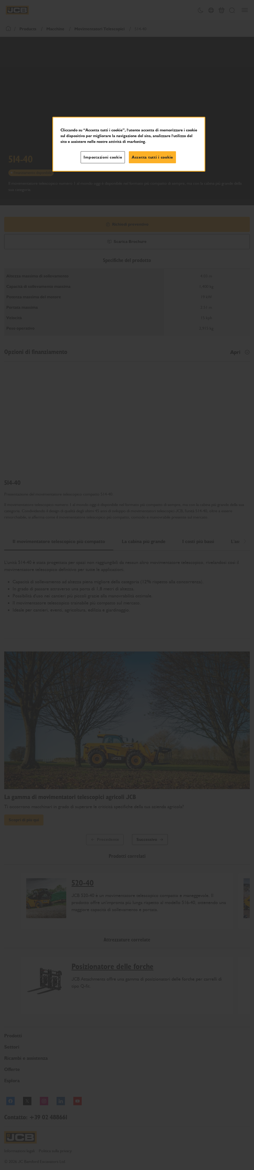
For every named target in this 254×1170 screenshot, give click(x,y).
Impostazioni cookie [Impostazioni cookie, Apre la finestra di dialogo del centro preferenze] (103, 157)
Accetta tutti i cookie (152, 157)
